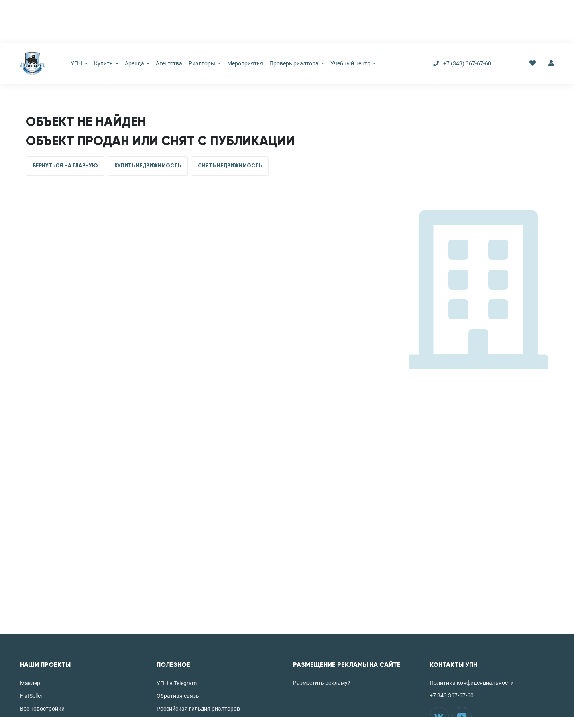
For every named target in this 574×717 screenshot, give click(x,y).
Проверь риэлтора (296, 63)
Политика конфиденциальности (472, 683)
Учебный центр (353, 63)
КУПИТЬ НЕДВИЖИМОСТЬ (147, 166)
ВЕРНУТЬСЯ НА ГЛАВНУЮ (65, 166)
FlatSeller (31, 696)
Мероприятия (245, 63)
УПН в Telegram (177, 683)
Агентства (169, 63)
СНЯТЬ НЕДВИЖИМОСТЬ (230, 166)
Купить (106, 63)
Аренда (137, 63)
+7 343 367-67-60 (452, 695)
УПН (79, 63)
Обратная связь (178, 696)
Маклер (30, 683)
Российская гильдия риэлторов (198, 708)
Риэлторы (205, 63)
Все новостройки (42, 708)
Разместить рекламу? (321, 683)
